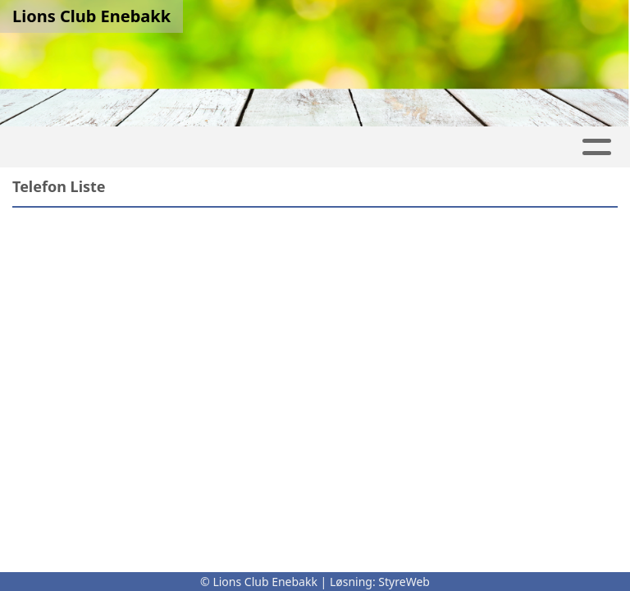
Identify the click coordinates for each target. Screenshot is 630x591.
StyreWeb (404, 581)
